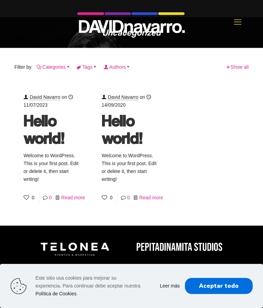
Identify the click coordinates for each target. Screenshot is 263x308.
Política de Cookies (55, 293)
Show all (237, 67)
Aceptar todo (219, 286)
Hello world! (44, 129)
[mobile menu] (237, 22)
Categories (54, 67)
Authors (116, 67)
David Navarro (45, 97)
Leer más (170, 286)
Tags (87, 67)
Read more (73, 197)
